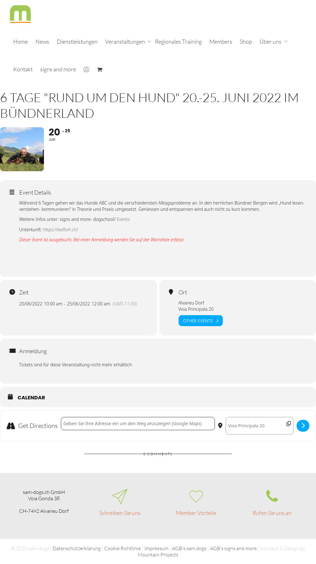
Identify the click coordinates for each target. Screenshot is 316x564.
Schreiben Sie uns (120, 512)
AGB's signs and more (233, 548)
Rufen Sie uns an (272, 512)
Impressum (156, 548)
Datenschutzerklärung (76, 548)
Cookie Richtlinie (122, 548)
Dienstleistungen (77, 41)
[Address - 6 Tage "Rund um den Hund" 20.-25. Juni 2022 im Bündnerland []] (138, 423)
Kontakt (23, 69)
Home (20, 41)
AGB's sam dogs (189, 548)
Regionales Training (178, 41)
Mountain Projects (158, 554)
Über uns (271, 41)
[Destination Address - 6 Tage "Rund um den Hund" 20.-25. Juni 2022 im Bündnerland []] (259, 426)
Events (123, 219)
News (42, 41)
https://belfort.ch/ (60, 230)
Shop (246, 41)
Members (220, 41)
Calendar (31, 398)
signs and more (58, 69)
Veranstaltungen (125, 41)
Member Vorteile (196, 512)
